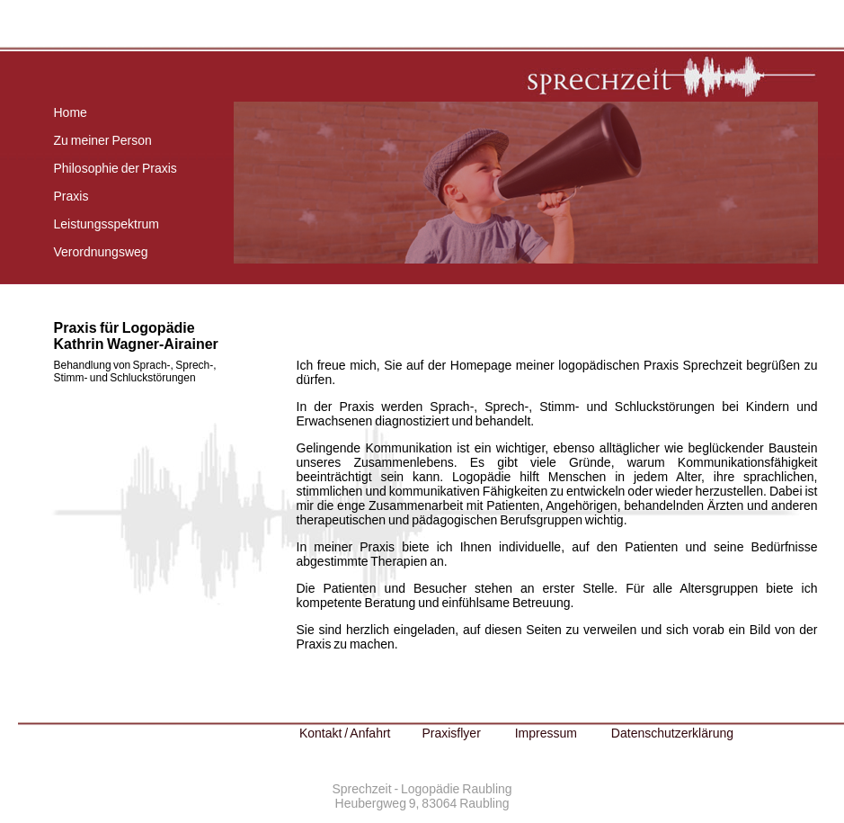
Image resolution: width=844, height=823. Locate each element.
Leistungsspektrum (107, 224)
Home (70, 112)
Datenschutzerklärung (672, 733)
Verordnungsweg (101, 252)
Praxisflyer (451, 733)
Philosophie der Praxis (115, 168)
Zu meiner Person (103, 140)
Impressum (546, 733)
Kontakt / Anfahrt (345, 733)
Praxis (71, 196)
